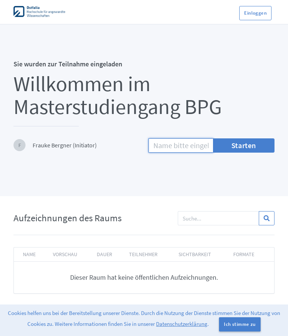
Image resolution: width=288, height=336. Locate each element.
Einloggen (255, 13)
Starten (243, 145)
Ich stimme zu (239, 324)
